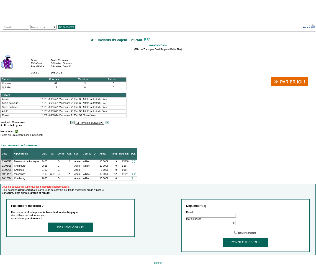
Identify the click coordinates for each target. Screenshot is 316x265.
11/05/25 (6, 166)
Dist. (44, 153)
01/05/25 (6, 170)
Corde (60, 153)
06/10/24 (6, 178)
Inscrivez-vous (70, 227)
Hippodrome (21, 153)
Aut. (69, 153)
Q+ (95, 153)
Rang (114, 153)
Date (4, 153)
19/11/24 (6, 174)
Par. (52, 153)
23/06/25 (6, 161)
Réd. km (124, 153)
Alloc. (102, 153)
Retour (158, 262)
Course (87, 153)
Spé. (76, 153)
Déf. (133, 153)
